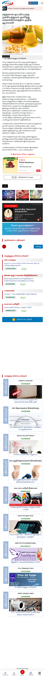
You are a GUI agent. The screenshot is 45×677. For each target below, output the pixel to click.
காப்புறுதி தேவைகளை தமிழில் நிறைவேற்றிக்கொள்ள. (25, 481)
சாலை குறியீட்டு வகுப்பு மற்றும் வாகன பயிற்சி (25, 508)
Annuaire (31, 674)
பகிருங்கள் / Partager (22, 177)
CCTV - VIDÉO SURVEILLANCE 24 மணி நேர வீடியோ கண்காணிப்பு (25, 613)
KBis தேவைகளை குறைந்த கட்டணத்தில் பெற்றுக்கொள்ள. (25, 428)
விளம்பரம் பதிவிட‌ (22, 319)
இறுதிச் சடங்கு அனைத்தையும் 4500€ (25, 562)
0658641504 (10, 310)
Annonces (5, 674)
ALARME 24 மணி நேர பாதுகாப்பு (26, 454)
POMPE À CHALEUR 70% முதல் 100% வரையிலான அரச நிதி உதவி (25, 401)
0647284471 (25, 546)
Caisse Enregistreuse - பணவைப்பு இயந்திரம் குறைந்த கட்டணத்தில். (25, 535)
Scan (39, 674)
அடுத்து (39, 186)
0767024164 (11, 268)
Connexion (33, 3)
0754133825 (25, 571)
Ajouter (22, 674)
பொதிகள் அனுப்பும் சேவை (14, 57)
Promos (14, 674)
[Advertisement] (22, 349)
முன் (5, 186)
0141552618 (10, 284)
